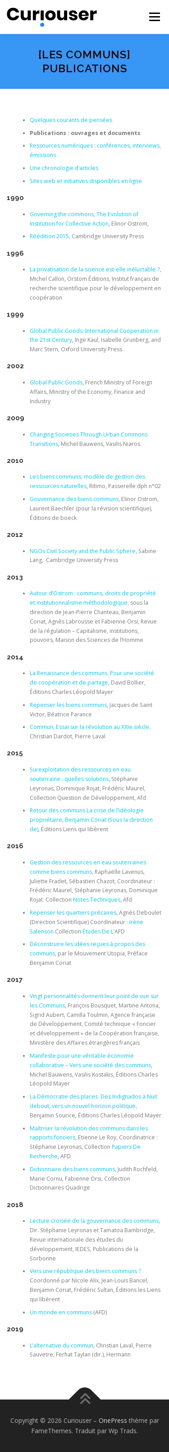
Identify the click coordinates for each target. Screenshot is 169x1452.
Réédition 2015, (51, 236)
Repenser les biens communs (68, 705)
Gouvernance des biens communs (74, 499)
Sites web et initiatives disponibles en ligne (86, 181)
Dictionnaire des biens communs (72, 1169)
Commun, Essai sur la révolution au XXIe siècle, (90, 727)
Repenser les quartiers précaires (73, 912)
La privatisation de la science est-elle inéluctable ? (95, 269)
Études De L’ (98, 931)
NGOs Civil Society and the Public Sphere (83, 551)
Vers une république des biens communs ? (85, 1271)
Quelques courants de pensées (71, 120)
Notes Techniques (96, 899)
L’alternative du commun (61, 1345)
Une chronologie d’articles (64, 168)
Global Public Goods (56, 382)
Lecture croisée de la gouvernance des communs (94, 1221)
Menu (153, 17)
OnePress (113, 1420)
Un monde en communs (61, 1312)
